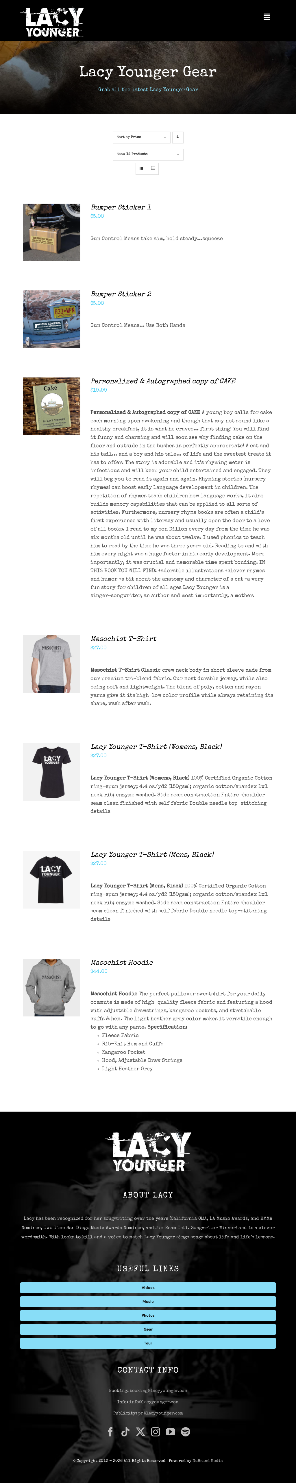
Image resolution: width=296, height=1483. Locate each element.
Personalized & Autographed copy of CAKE (162, 381)
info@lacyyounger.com (154, 1402)
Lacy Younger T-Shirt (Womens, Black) (155, 747)
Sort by (129, 137)
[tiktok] (125, 1431)
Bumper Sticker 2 (120, 294)
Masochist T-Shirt (123, 639)
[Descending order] (178, 137)
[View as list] (152, 168)
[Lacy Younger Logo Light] (52, 8)
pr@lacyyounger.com (160, 1413)
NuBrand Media (208, 1461)
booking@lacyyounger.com (158, 1391)
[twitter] (140, 1431)
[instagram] (155, 1431)
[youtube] (170, 1431)
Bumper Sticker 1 (120, 208)
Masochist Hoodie (121, 963)
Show (132, 154)
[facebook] (110, 1431)
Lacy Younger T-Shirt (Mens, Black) (151, 855)
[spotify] (185, 1431)
